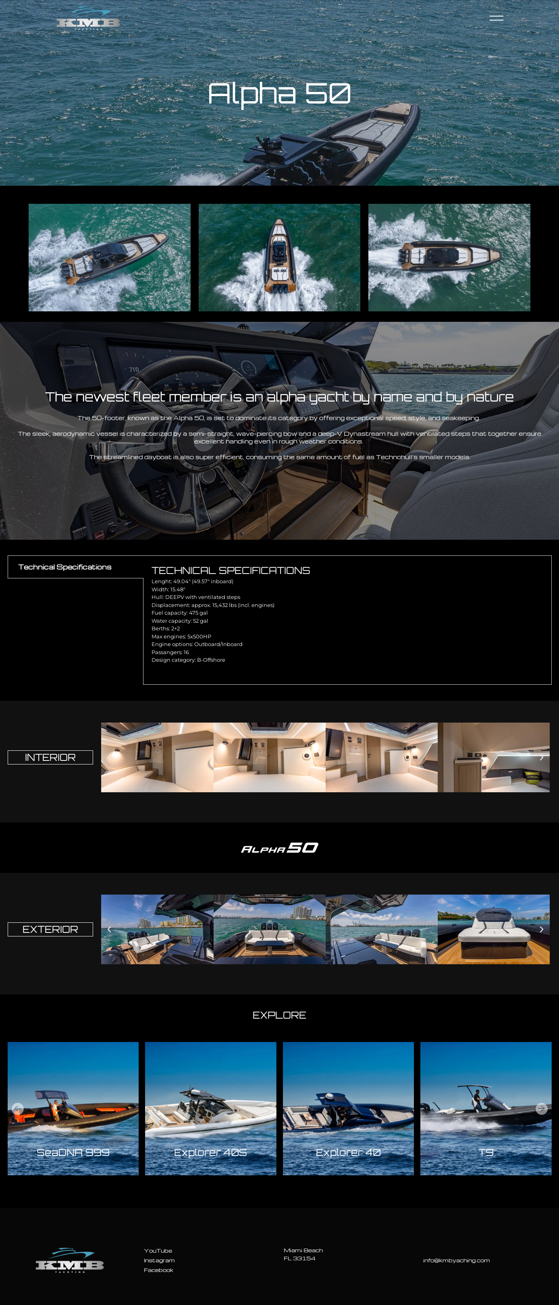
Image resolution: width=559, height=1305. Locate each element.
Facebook (158, 1269)
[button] (109, 758)
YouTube (158, 1250)
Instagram (159, 1260)
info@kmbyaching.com (456, 1260)
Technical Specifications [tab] (65, 567)
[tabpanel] (347, 620)
